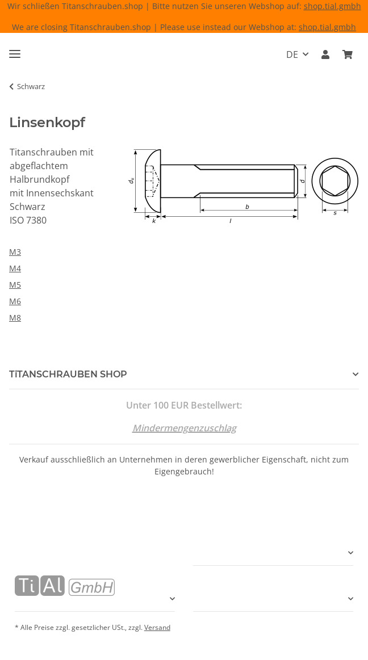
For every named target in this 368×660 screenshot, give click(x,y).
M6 (15, 301)
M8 (15, 317)
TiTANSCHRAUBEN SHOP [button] (68, 374)
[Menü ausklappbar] (14, 49)
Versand (157, 627)
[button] (325, 54)
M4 (15, 268)
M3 (15, 251)
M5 (15, 284)
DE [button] (292, 54)
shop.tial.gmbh (332, 6)
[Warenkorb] (347, 54)
